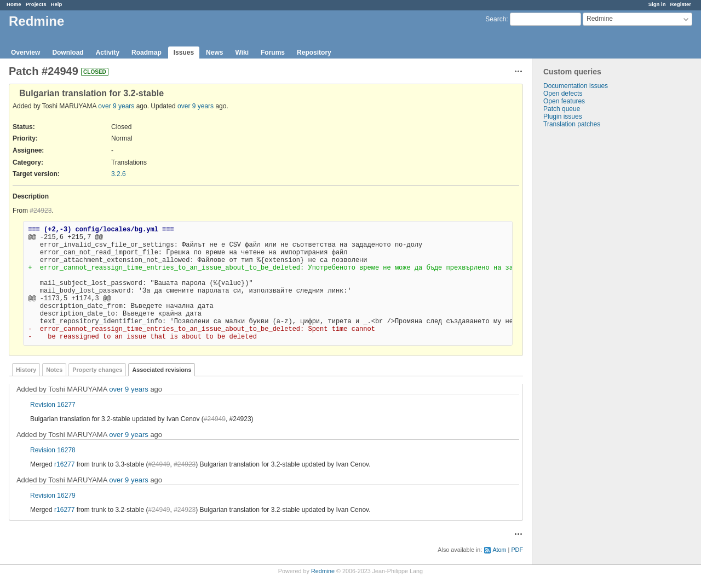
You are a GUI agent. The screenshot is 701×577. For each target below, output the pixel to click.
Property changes (97, 369)
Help (56, 4)
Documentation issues (575, 86)
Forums (273, 52)
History (26, 369)
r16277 (64, 464)
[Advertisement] (587, 300)
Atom (499, 549)
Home (14, 4)
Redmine (323, 571)
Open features (564, 101)
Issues (184, 52)
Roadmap (146, 52)
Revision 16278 (53, 450)
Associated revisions (161, 369)
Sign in (657, 4)
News (214, 52)
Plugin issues (562, 116)
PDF (517, 549)
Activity (107, 52)
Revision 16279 (53, 495)
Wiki (242, 52)
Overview (25, 52)
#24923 (40, 210)
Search (495, 19)
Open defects (562, 93)
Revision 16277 (53, 405)
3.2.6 (118, 174)
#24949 (215, 419)
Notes (54, 369)
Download (67, 52)
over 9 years (116, 106)
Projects (36, 4)
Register (680, 4)
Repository (314, 52)
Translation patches (571, 124)
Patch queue (561, 109)
